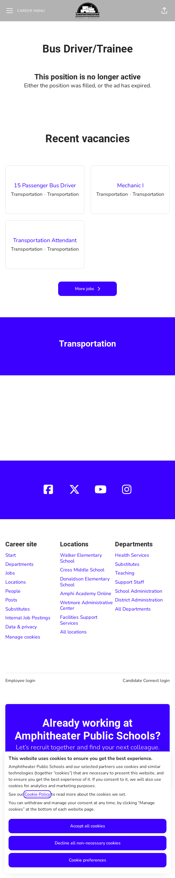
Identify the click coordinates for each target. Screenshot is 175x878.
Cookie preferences (87, 860)
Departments (19, 564)
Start (10, 555)
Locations (15, 582)
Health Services (132, 555)
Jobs (10, 573)
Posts (11, 600)
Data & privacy (21, 627)
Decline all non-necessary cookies (88, 843)
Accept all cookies (87, 826)
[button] (164, 10)
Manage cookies (22, 637)
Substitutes (17, 609)
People (13, 591)
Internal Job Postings (27, 618)
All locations (73, 632)
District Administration (139, 600)
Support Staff (129, 582)
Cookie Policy (37, 794)
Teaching (124, 573)
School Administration (138, 591)
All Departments (133, 609)
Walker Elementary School (81, 558)
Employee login (20, 681)
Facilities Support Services (78, 620)
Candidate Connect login (146, 681)
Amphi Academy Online (85, 593)
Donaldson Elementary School (85, 582)
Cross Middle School (82, 570)
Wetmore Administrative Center (86, 605)
